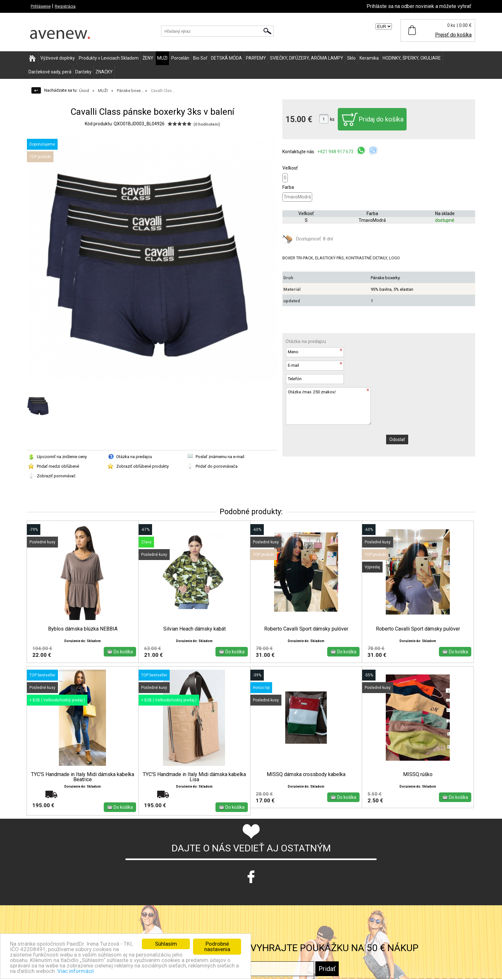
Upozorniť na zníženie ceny (62, 456)
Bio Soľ (200, 58)
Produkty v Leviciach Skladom (109, 58)
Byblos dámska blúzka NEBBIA (82, 629)
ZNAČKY (104, 71)
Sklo (351, 58)
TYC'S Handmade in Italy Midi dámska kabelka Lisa (194, 787)
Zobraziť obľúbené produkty (142, 466)
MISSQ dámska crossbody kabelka (306, 784)
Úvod (84, 90)
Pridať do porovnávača (217, 466)
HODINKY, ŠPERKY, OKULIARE (412, 58)
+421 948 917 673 (335, 151)
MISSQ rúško (418, 784)
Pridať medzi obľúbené (58, 466)
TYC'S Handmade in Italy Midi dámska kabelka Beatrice (82, 787)
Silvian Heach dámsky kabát (194, 629)
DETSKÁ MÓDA (226, 58)
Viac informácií (75, 971)
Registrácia (65, 6)
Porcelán (180, 58)
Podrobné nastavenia (217, 946)
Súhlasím (166, 944)
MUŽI (162, 58)
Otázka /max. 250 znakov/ (328, 406)
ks (332, 119)
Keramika (369, 58)
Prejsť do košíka (453, 35)
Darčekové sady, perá (49, 71)
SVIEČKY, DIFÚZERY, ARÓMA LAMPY (306, 58)
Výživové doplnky (57, 58)
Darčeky (83, 71)
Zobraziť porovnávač (56, 475)
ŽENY (147, 58)
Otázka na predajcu (134, 456)
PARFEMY (256, 58)
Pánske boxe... (130, 90)
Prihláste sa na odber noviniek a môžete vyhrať (419, 6)
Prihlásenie (41, 6)
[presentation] (334, 440)
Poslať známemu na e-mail (220, 456)
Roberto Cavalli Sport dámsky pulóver (306, 629)
